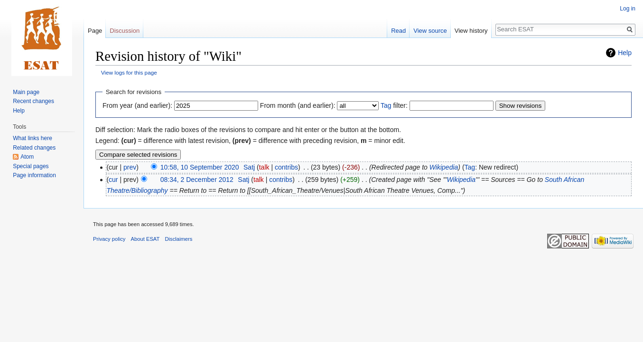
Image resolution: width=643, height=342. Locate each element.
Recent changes (33, 101)
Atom (27, 156)
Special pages (30, 166)
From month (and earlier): (297, 105)
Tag (386, 105)
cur (113, 179)
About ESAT (145, 239)
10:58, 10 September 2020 (199, 167)
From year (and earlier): (137, 105)
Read (398, 30)
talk (264, 167)
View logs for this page (129, 72)
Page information (34, 175)
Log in (627, 8)
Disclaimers (179, 239)
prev (129, 167)
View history (471, 30)
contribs (286, 167)
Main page (26, 92)
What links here (32, 138)
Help (625, 53)
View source (430, 30)
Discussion (125, 30)
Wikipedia (443, 167)
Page (95, 30)
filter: (394, 105)
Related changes (34, 147)
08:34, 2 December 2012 (196, 179)
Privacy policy (109, 239)
